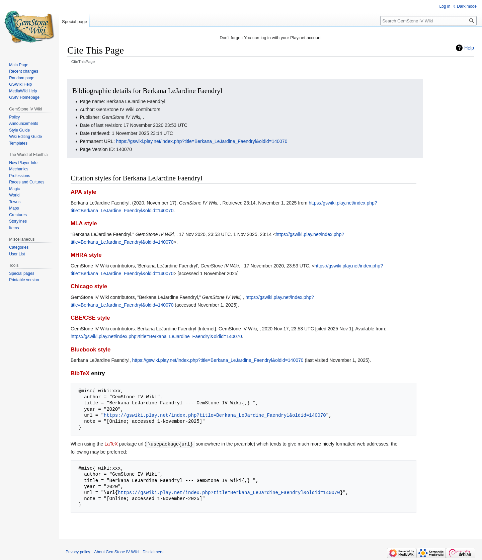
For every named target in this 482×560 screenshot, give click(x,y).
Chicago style (89, 286)
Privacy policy (78, 551)
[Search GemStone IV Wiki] (428, 20)
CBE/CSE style (90, 318)
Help (469, 48)
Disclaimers (153, 551)
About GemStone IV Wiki (116, 551)
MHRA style (86, 255)
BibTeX (80, 373)
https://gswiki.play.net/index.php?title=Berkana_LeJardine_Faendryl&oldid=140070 (202, 141)
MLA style (84, 223)
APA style (83, 192)
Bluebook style (90, 349)
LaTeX (111, 444)
